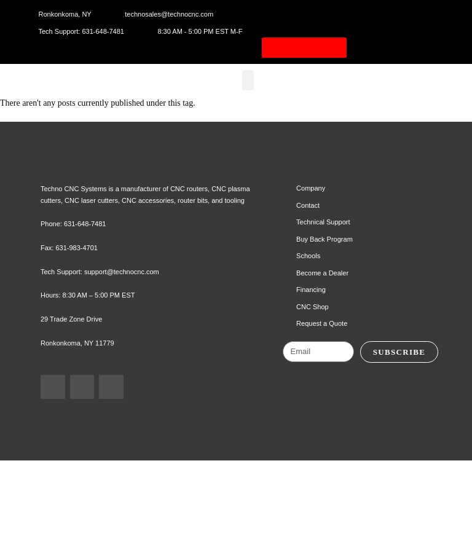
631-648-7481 (88, 284)
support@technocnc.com (131, 332)
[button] (252, 93)
